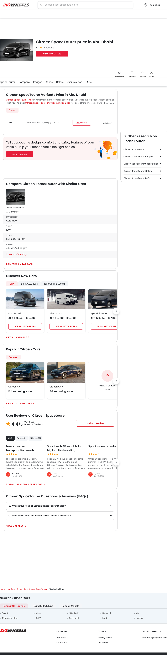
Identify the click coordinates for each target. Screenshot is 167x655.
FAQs (89, 82)
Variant (143, 75)
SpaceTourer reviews (29, 484)
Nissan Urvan (56, 313)
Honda (139, 618)
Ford (104, 618)
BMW (38, 618)
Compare (132, 76)
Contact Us (62, 642)
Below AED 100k (29, 283)
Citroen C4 (14, 386)
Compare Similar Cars (19, 264)
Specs (49, 82)
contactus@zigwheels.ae (154, 637)
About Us (61, 637)
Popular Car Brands (14, 605)
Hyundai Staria (99, 313)
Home (2, 589)
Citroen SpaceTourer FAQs (137, 178)
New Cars (11, 589)
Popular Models (70, 605)
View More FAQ (15, 526)
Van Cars (21, 337)
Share (151, 75)
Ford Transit (14, 313)
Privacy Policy (105, 637)
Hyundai (106, 613)
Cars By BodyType (43, 605)
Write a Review (19, 154)
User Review (119, 75)
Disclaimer (103, 642)
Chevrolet (74, 618)
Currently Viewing (16, 254)
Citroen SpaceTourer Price (19, 99)
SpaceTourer (7, 82)
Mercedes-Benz (10, 618)
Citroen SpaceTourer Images (138, 156)
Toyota (5, 613)
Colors (59, 82)
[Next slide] (116, 311)
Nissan (39, 613)
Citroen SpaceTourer (15, 207)
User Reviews (74, 82)
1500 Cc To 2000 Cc (54, 283)
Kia (137, 613)
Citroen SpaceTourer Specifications (142, 163)
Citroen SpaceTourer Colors (138, 171)
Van (12, 283)
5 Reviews (49, 47)
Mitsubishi (74, 613)
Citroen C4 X (56, 386)
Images (37, 82)
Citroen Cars (24, 403)
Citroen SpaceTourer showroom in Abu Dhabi (48, 102)
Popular (13, 357)
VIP (10, 122)
